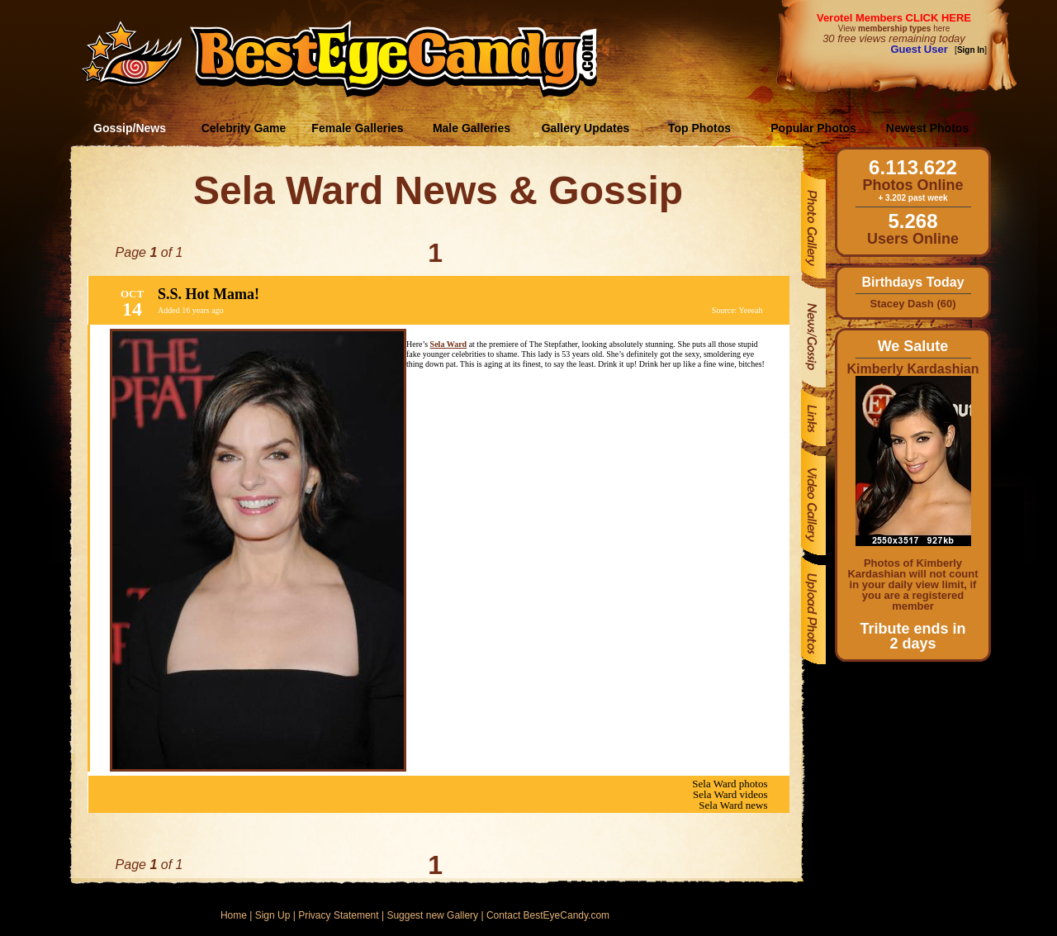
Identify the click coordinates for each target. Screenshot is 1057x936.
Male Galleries (471, 128)
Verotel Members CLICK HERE (894, 18)
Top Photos (699, 128)
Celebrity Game (244, 128)
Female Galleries (357, 128)
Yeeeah (751, 310)
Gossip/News (129, 128)
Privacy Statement (338, 915)
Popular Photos (813, 128)
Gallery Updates (586, 128)
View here (894, 28)
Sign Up (273, 915)
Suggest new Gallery (432, 915)
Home (233, 915)
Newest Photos (927, 128)
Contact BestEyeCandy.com (547, 915)
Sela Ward (448, 344)
